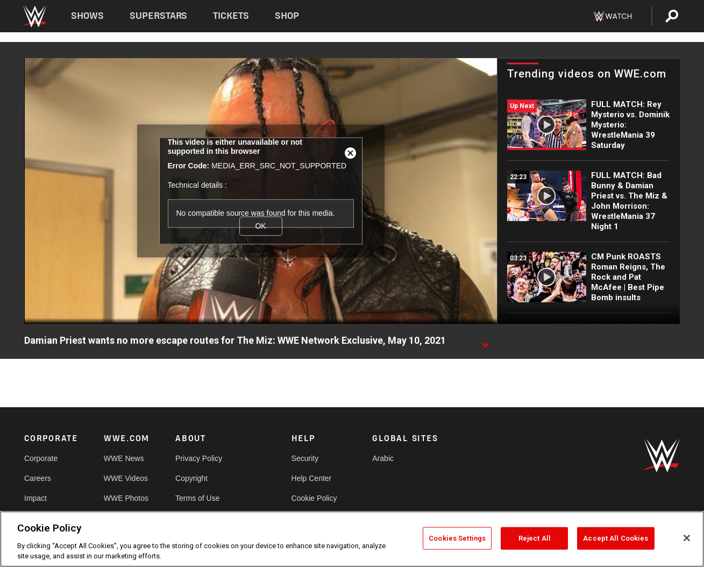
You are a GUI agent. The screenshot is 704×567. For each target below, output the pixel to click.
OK (260, 226)
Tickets (231, 16)
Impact (35, 498)
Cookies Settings (457, 538)
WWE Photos (126, 498)
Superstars (159, 16)
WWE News (124, 458)
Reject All (534, 538)
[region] (352, 539)
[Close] (687, 538)
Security (305, 458)
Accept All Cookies (615, 538)
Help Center (311, 478)
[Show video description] (485, 341)
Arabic (383, 458)
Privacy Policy (198, 458)
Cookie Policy (314, 498)
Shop (287, 16)
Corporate (41, 458)
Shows (87, 16)
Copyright (191, 478)
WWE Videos (126, 478)
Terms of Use (197, 498)
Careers (37, 478)
